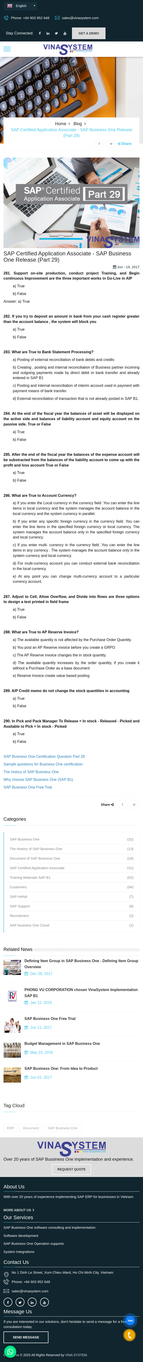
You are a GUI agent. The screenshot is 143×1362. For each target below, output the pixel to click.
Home (60, 123)
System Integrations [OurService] (18, 1252)
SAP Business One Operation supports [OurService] (33, 1243)
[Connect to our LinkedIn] (48, 33)
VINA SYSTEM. (76, 1355)
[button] (6, 48)
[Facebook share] (99, 143)
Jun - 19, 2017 (126, 283)
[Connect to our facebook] (40, 33)
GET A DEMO (88, 33)
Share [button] (126, 144)
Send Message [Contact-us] (26, 1337)
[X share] (111, 143)
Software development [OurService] (20, 1236)
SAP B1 (37, 393)
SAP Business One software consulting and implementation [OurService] (49, 1227)
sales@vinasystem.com (77, 17)
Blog (78, 123)
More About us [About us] (18, 1210)
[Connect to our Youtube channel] (65, 33)
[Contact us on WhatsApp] (10, 1352)
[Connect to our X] (20, 1302)
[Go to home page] (71, 1149)
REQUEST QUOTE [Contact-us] (71, 1169)
